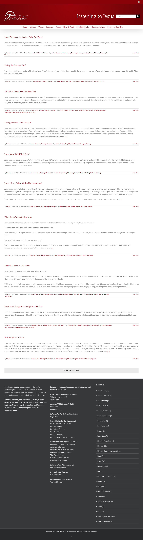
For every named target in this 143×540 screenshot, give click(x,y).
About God (34, 325)
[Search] (138, 16)
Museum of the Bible (58, 467)
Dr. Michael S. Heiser (57, 429)
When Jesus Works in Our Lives (18, 217)
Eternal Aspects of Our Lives (17, 265)
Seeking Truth (20, 112)
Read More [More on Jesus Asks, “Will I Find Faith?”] (136, 173)
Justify (104, 110)
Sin (107, 53)
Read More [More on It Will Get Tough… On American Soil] (136, 110)
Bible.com (54, 407)
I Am (81, 53)
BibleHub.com (55, 409)
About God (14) (103, 390)
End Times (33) (103, 426)
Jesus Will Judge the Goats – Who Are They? (23, 37)
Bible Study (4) (102, 406)
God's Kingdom (75, 53)
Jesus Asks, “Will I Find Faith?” (17, 154)
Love (89, 81)
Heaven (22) (102, 446)
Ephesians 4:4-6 (10, 410)
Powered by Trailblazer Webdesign (87, 531)
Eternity (87, 110)
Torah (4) (100, 506)
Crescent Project (56, 482)
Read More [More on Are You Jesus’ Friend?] (136, 359)
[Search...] (126, 16)
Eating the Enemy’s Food (15, 65)
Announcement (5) (104, 396)
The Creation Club (57, 455)
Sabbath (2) (101, 496)
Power (13, 327)
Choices (58, 53)
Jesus (84, 53)
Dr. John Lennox (56, 434)
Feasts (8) (101, 431)
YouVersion (54, 399)
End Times (35, 110)
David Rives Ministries (58, 460)
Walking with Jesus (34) (106, 516)
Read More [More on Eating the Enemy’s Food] (136, 81)
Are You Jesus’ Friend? (14, 337)
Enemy (68, 53)
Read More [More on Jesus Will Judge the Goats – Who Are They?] (136, 53)
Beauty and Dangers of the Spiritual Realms (23, 306)
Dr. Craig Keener (56, 426)
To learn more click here (35, 395)
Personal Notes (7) (104, 491)
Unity (28, 112)
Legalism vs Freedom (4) (106, 476)
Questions (82, 255)
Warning (6, 55)
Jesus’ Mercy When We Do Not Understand (23, 183)
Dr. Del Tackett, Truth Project (60, 424)
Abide (53, 53)
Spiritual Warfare (47, 325)
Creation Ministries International (62, 444)
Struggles (82, 144)
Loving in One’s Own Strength (17, 122)
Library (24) (101, 481)
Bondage (65, 294)
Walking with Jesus (42, 53)
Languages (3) (102, 466)
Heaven (38, 206)
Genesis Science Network (59, 458)
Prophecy (7, 112)
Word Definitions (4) (104, 521)
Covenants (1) (102, 421)
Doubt (71, 255)
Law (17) (100, 471)
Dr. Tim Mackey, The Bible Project (62, 437)
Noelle (8, 53)
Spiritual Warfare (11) (105, 501)
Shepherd (102, 53)
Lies (87, 53)
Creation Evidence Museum (60, 452)
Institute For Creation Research (62, 450)
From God (33, 53)
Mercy (85, 206)
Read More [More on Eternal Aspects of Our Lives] (136, 294)
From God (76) (102, 436)
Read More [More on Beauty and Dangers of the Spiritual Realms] (136, 325)
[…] (66, 136)
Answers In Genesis (57, 447)
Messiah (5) (101, 486)
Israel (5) (100, 456)
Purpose (91, 53)
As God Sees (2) (103, 401)
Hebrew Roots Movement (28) (108, 451)
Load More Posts (71, 370)
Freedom (86, 294)
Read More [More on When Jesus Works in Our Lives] (136, 255)
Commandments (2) (104, 416)
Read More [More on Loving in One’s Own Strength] (136, 144)
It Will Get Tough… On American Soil (20, 91)
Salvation (96, 53)
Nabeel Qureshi (56, 475)
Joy (108, 294)
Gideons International (58, 397)
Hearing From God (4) (105, 441)
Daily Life (63, 53)
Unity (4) (100, 511)
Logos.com (54, 416)
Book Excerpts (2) (104, 411)
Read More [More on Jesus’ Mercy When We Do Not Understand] (136, 206)
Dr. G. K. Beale (55, 432)
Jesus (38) (101, 461)
